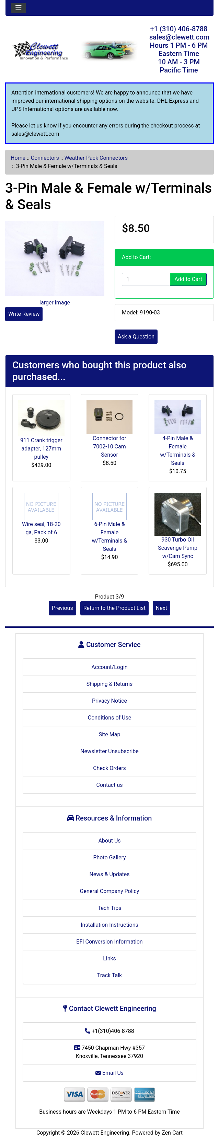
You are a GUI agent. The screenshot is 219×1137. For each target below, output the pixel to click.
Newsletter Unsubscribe (109, 751)
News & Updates (109, 874)
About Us (109, 840)
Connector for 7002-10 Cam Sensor (109, 446)
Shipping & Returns (110, 684)
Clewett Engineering (105, 1132)
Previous (62, 608)
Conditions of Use (109, 717)
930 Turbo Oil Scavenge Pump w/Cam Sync (177, 547)
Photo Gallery (109, 857)
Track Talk (109, 975)
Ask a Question (136, 336)
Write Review (23, 314)
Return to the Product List (114, 608)
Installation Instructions (109, 925)
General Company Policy (109, 891)
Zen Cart (172, 1132)
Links (109, 958)
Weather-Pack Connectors (96, 158)
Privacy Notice (109, 701)
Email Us (109, 1073)
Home (18, 158)
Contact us (109, 785)
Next (161, 608)
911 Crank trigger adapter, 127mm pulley (41, 448)
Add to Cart (188, 279)
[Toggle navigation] (18, 8)
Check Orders (109, 768)
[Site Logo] (40, 51)
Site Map (109, 734)
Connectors (45, 158)
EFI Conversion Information (109, 941)
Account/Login (109, 667)
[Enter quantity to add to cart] (146, 279)
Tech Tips (110, 908)
